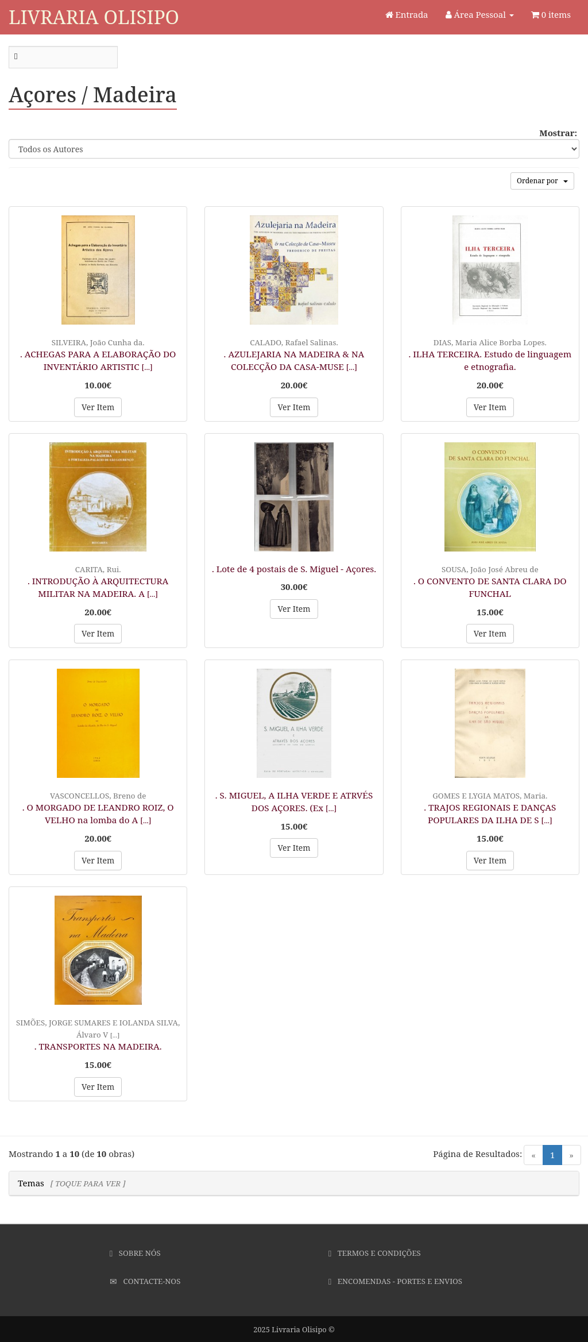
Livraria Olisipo (94, 17)
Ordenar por (542, 181)
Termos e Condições (374, 1253)
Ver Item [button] (98, 407)
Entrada (406, 14)
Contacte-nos (145, 1281)
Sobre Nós (135, 1253)
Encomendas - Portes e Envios (395, 1281)
